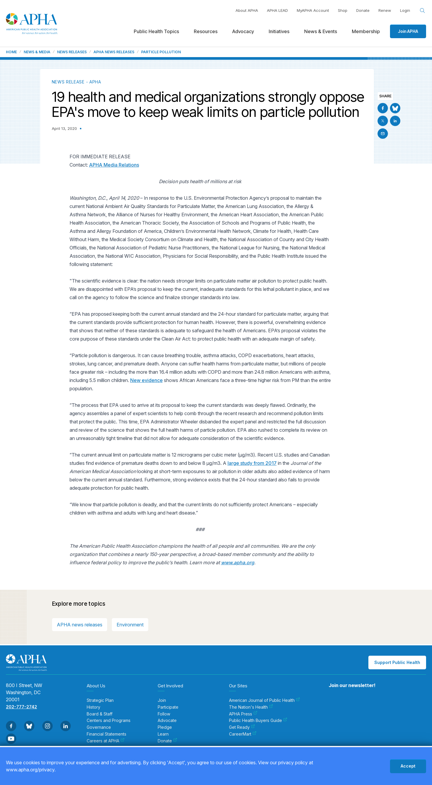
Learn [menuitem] (163, 734)
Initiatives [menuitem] (279, 31)
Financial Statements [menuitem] (106, 734)
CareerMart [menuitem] (243, 734)
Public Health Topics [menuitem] (156, 31)
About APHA (247, 10)
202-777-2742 (21, 707)
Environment (130, 625)
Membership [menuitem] (366, 31)
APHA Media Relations (114, 165)
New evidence (146, 380)
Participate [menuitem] (168, 707)
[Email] (383, 133)
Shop (342, 10)
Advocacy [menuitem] (243, 31)
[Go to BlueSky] (395, 108)
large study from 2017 (252, 463)
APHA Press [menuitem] (243, 714)
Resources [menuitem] (205, 31)
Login (405, 10)
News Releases (72, 52)
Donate (363, 10)
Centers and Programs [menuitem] (108, 720)
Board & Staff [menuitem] (99, 714)
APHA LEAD (277, 10)
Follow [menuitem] (164, 714)
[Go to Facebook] (383, 108)
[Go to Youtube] (11, 739)
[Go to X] (383, 121)
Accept (408, 765)
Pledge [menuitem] (165, 727)
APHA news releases (79, 625)
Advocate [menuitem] (167, 720)
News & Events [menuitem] (320, 31)
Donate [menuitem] (167, 741)
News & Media (37, 52)
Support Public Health (397, 662)
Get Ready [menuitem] (242, 727)
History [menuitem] (93, 707)
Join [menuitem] (162, 700)
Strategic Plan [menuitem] (100, 700)
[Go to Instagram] (47, 726)
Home (11, 52)
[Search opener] (422, 10)
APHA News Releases (114, 52)
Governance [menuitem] (99, 727)
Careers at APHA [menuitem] (106, 741)
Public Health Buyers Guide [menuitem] (258, 720)
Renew (384, 10)
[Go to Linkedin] (395, 121)
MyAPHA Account (313, 10)
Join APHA (408, 31)
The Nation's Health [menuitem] (251, 707)
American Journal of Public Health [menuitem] (264, 700)
